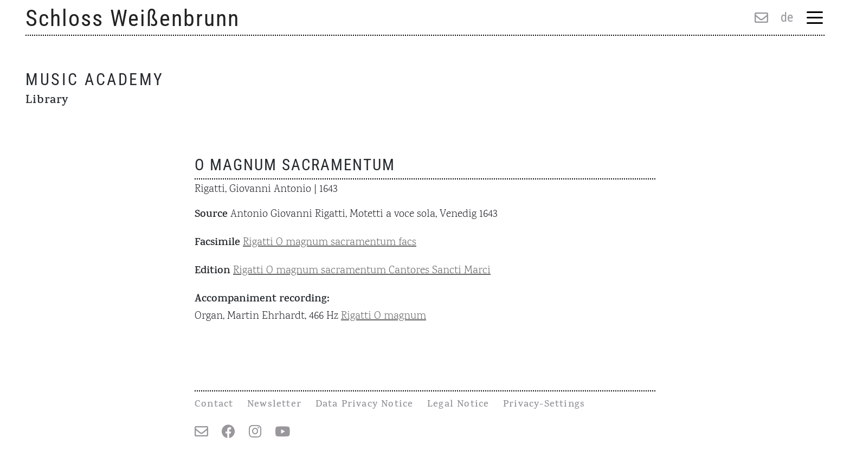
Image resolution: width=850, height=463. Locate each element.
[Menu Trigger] (814, 19)
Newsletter (274, 405)
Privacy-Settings (544, 405)
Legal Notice (458, 405)
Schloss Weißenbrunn (132, 18)
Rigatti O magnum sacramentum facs (329, 242)
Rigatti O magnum (383, 316)
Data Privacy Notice (364, 405)
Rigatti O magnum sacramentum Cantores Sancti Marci (362, 270)
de (787, 17)
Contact (214, 405)
